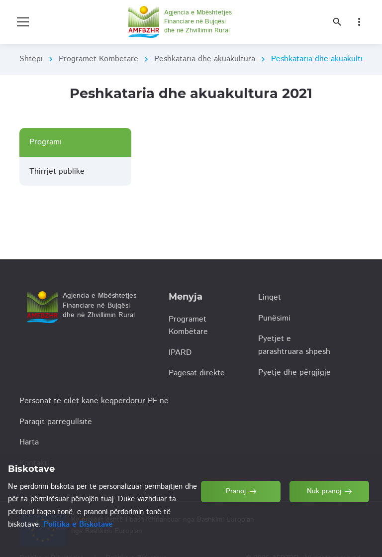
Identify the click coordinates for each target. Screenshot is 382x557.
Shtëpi (31, 59)
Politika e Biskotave (78, 524)
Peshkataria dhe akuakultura (204, 59)
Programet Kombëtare (98, 59)
